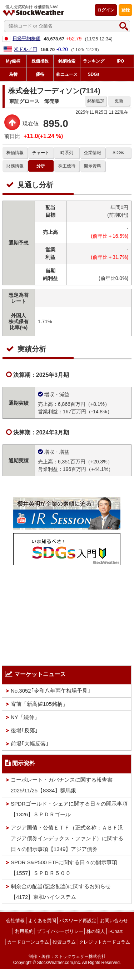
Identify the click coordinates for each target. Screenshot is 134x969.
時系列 (66, 152)
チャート (40, 152)
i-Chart (116, 931)
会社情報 (15, 920)
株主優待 (66, 165)
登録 (125, 10)
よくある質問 (42, 920)
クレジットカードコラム (104, 942)
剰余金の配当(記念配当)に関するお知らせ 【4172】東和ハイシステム (61, 891)
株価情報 (15, 152)
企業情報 (92, 152)
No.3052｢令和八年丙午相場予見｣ (50, 691)
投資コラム (64, 942)
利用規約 (24, 931)
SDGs (118, 152)
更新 (119, 100)
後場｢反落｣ (24, 730)
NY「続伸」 (25, 717)
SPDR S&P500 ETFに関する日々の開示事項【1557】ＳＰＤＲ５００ (64, 867)
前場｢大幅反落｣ (30, 744)
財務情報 (15, 165)
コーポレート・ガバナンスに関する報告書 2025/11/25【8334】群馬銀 (62, 785)
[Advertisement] (66, 613)
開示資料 (92, 165)
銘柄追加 (95, 100)
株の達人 (95, 931)
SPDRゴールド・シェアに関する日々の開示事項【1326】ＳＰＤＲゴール (69, 809)
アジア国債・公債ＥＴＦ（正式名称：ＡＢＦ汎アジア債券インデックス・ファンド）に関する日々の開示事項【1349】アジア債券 (67, 838)
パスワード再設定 (77, 920)
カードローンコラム (28, 942)
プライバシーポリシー (60, 931)
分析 (40, 165)
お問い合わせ (114, 920)
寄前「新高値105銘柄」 (39, 704)
